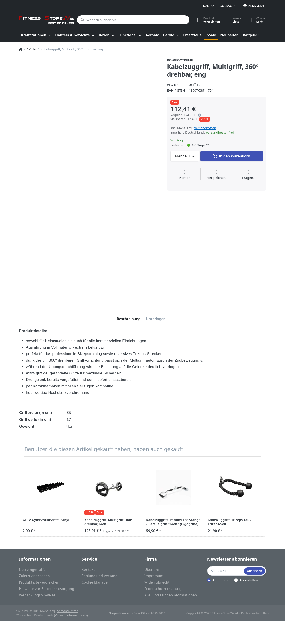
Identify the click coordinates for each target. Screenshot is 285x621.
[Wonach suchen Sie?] (133, 20)
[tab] (128, 318)
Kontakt (209, 6)
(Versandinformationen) (71, 615)
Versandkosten (205, 128)
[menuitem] (36, 35)
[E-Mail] (225, 571)
